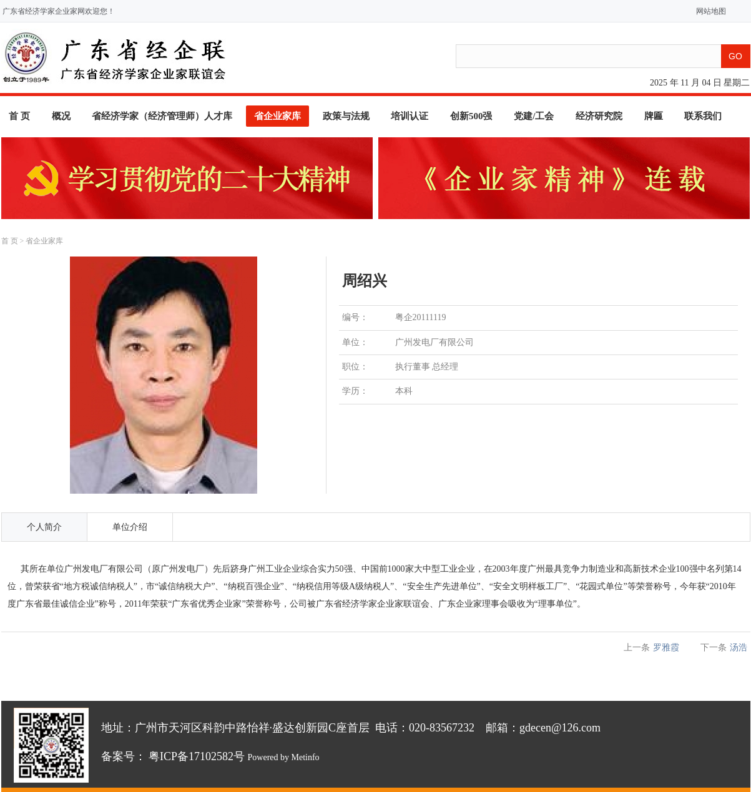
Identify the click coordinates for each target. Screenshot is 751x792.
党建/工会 (534, 116)
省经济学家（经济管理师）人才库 (162, 116)
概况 (61, 116)
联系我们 (703, 116)
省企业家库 (277, 116)
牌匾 (653, 116)
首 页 (19, 116)
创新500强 (471, 116)
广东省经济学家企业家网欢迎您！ (58, 11)
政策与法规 (346, 116)
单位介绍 (129, 527)
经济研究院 (599, 116)
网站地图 (708, 11)
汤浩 (738, 647)
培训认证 (409, 116)
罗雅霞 (666, 647)
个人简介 (44, 527)
